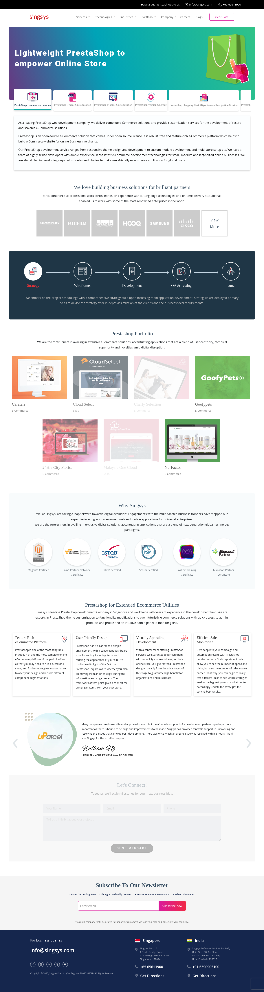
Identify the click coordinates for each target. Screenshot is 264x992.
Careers (185, 17)
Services (81, 17)
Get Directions (152, 975)
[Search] (118, 906)
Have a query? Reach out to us (160, 4)
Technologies (103, 17)
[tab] (33, 99)
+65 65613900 (151, 966)
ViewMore (214, 223)
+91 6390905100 (205, 966)
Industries (126, 17)
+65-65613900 (232, 4)
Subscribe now (172, 906)
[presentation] (15, 746)
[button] (221, 17)
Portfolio (147, 17)
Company (167, 17)
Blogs (199, 17)
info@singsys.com (200, 4)
